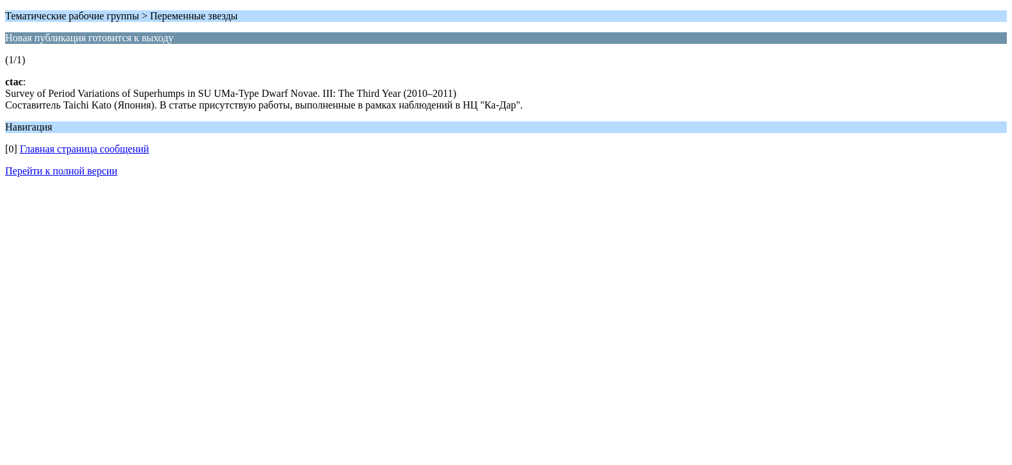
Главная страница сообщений (84, 148)
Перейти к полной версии (61, 170)
